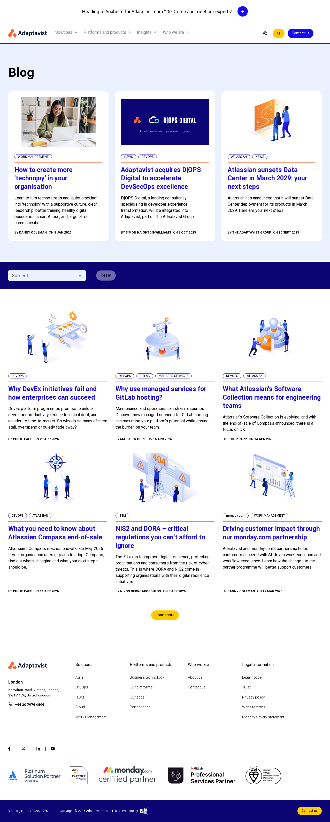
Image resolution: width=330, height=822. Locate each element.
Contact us (300, 33)
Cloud (80, 707)
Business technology (147, 677)
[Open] (80, 276)
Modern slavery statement (263, 717)
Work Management (90, 717)
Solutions (66, 33)
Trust (246, 687)
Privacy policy (253, 697)
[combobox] (43, 276)
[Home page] (27, 33)
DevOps (81, 687)
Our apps (137, 697)
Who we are (176, 33)
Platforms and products (107, 33)
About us (195, 677)
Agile (79, 677)
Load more (165, 614)
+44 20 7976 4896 (29, 704)
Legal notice (252, 677)
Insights (147, 33)
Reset (106, 275)
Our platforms (141, 687)
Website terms (253, 707)
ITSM (79, 697)
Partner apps (140, 707)
